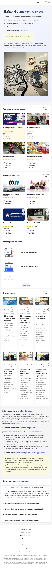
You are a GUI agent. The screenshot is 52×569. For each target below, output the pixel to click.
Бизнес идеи (26, 539)
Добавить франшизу (26, 535)
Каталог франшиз (26, 529)
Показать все (26, 285)
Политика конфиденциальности (26, 548)
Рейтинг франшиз (26, 532)
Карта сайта (26, 545)
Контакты (26, 542)
